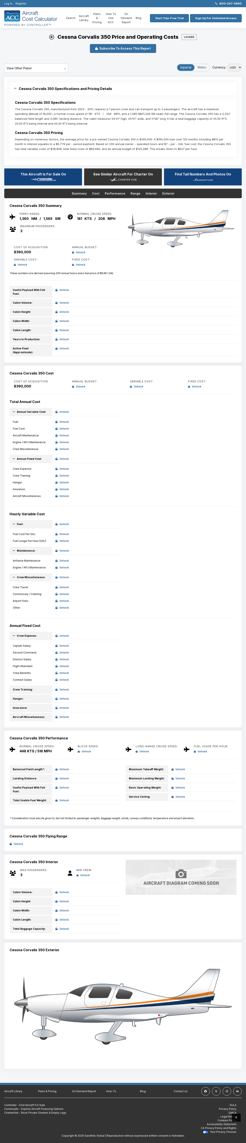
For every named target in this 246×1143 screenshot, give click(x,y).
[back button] (51, 37)
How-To (111, 1091)
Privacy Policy (227, 1108)
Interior (151, 193)
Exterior (168, 193)
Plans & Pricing (47, 1091)
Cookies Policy (226, 1120)
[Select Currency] (234, 67)
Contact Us (181, 1091)
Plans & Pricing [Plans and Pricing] (96, 18)
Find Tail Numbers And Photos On (203, 176)
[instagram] (227, 1091)
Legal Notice (228, 1116)
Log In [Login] (8, 3)
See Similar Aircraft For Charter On (123, 176)
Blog (137, 18)
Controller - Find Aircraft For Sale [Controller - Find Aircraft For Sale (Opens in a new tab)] (24, 1105)
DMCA (232, 1112)
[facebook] (205, 1091)
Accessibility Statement (221, 1124)
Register (21, 3)
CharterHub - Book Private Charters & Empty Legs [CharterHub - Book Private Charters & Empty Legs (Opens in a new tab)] (35, 1112)
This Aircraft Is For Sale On (43, 176)
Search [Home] (71, 18)
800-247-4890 (228, 3)
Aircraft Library (84, 18)
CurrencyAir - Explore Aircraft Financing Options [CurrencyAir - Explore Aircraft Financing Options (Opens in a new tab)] (33, 1108)
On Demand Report (125, 18)
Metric (202, 67)
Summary (79, 193)
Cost (95, 193)
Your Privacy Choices (219, 1131)
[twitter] (216, 1091)
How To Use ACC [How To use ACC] (110, 18)
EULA (233, 1105)
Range (135, 193)
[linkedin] (237, 1091)
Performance (115, 193)
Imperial (185, 67)
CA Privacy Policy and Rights (218, 1128)
